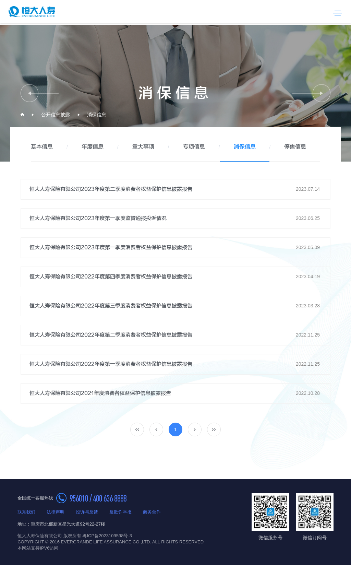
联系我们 (26, 512)
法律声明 (55, 512)
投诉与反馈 (87, 512)
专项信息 (194, 147)
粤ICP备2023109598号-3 (107, 535)
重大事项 (143, 147)
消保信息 (96, 114)
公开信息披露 (55, 114)
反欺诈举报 (120, 512)
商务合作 (152, 512)
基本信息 (42, 147)
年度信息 (93, 147)
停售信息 (295, 147)
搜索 (323, 12)
